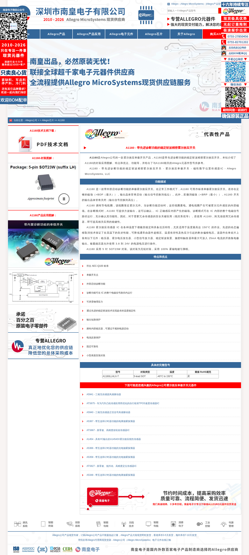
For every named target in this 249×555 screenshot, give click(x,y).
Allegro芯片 (154, 34)
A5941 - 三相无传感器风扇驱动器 (104, 394)
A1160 (61, 120)
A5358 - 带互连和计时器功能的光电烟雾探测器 (111, 457)
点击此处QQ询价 (237, 47)
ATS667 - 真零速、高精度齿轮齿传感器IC (108, 430)
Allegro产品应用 (89, 34)
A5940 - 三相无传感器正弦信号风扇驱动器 (108, 412)
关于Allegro (186, 34)
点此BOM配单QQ (238, 53)
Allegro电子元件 (121, 34)
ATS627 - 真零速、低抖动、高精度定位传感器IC (112, 466)
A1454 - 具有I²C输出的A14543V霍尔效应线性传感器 (114, 439)
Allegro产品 (56, 34)
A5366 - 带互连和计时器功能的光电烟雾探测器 (111, 448)
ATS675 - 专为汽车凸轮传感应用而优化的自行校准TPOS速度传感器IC (123, 403)
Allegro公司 (31, 120)
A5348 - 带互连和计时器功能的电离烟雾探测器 (111, 475)
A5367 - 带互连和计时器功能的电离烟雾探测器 (111, 421)
